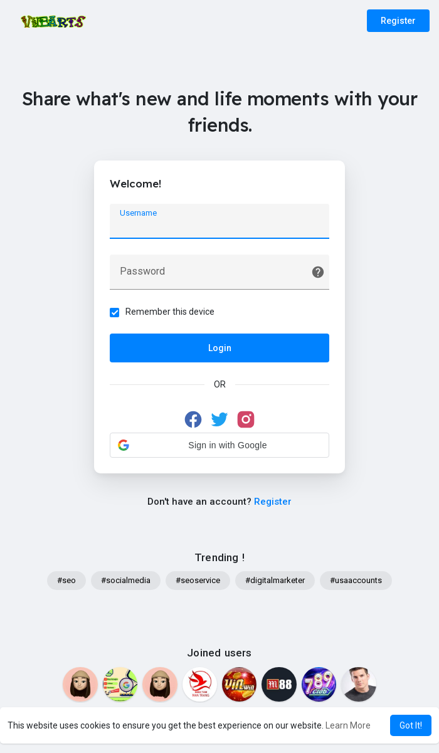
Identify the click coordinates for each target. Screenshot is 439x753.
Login (219, 348)
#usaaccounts (356, 580)
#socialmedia (126, 580)
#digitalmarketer (275, 580)
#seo (66, 580)
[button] (219, 445)
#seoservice (198, 580)
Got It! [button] (410, 725)
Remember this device (169, 312)
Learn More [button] (348, 725)
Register (398, 21)
